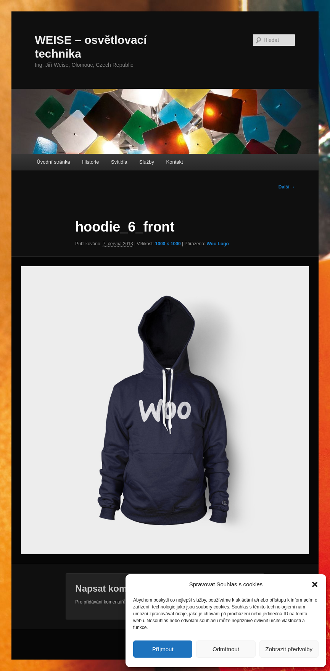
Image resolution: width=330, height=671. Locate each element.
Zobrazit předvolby (289, 649)
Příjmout (163, 649)
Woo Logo (217, 243)
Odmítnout (225, 649)
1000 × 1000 (168, 243)
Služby (146, 162)
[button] (315, 584)
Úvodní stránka (53, 162)
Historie (90, 162)
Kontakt (174, 162)
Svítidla (119, 162)
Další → (286, 187)
